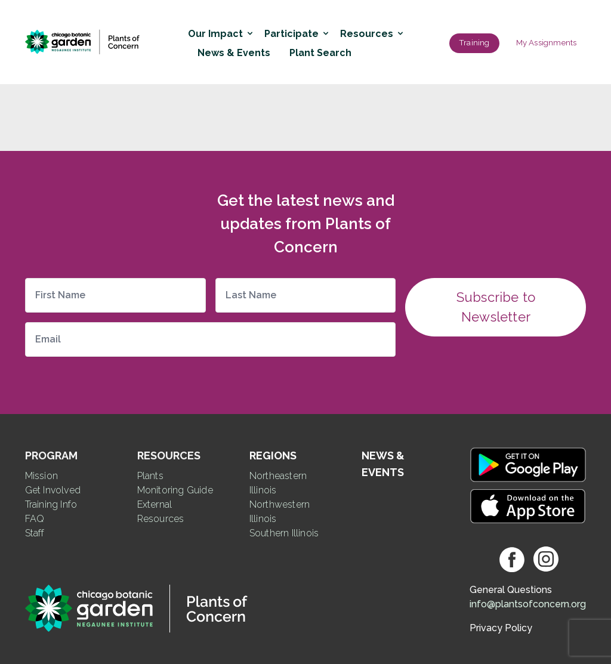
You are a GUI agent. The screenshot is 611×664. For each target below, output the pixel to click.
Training (474, 42)
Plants (150, 475)
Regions (273, 455)
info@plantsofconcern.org (528, 604)
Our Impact (219, 33)
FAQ (35, 518)
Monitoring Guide (175, 490)
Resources (370, 33)
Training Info (51, 504)
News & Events (234, 52)
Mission (41, 475)
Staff (35, 533)
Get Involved (53, 490)
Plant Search (320, 52)
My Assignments (546, 42)
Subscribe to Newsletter (495, 307)
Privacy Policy (501, 628)
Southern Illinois (284, 533)
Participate (295, 33)
